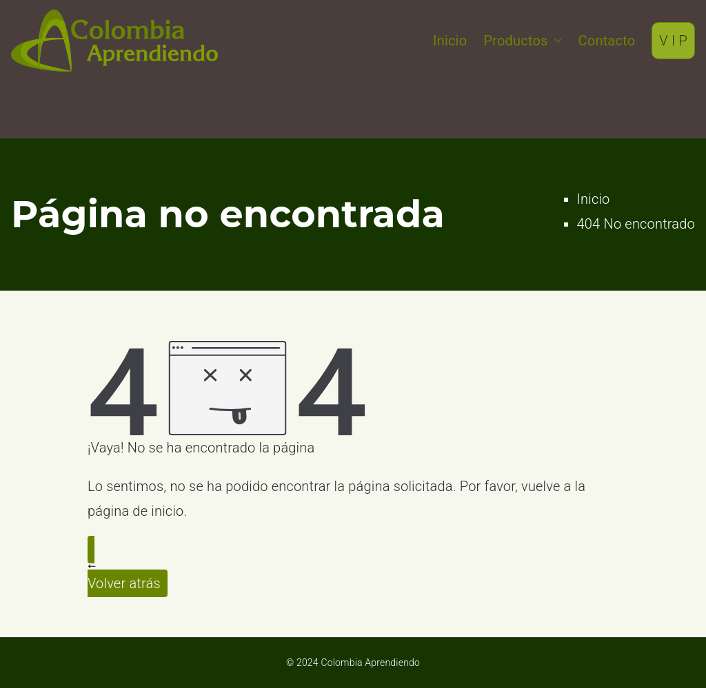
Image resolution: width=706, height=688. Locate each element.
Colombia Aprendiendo (370, 662)
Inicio (450, 40)
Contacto (607, 40)
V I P (673, 40)
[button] (555, 40)
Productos (522, 40)
